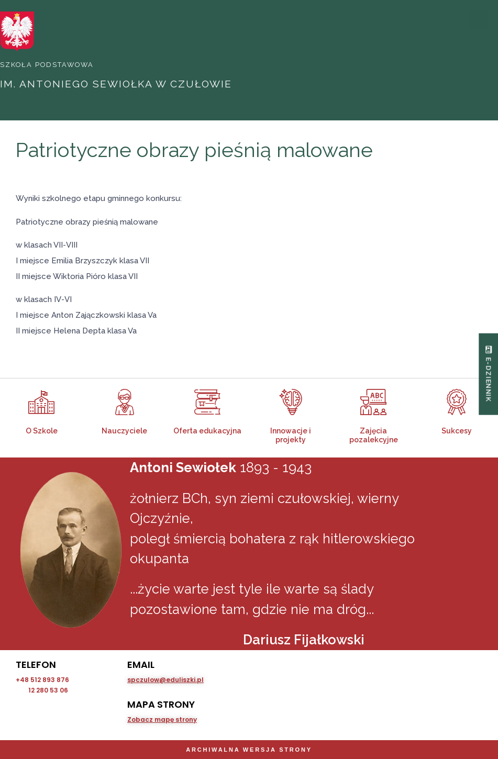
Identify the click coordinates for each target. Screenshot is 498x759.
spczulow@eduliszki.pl (165, 679)
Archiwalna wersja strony (249, 749)
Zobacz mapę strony (162, 719)
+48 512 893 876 (42, 679)
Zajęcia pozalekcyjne (373, 434)
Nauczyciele (124, 430)
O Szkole (42, 430)
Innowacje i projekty (290, 434)
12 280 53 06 (48, 689)
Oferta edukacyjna (207, 430)
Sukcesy (456, 430)
